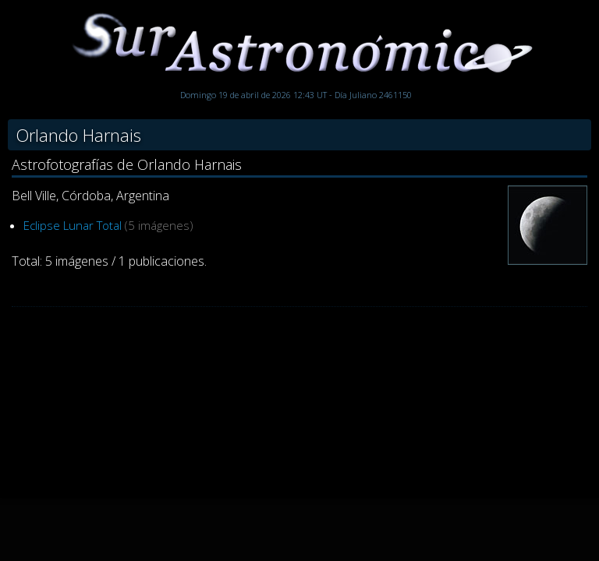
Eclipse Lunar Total (72, 225)
